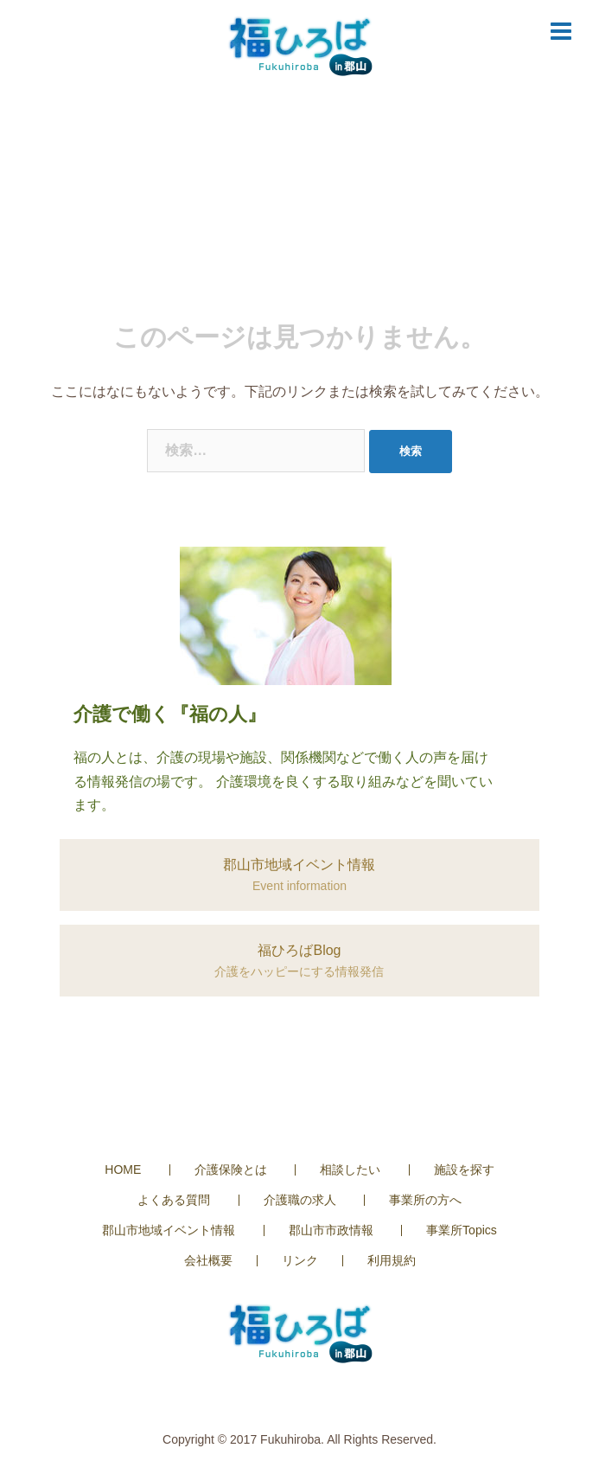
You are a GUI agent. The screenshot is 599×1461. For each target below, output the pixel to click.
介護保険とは (230, 1169)
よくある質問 (173, 1200)
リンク (300, 1260)
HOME (123, 1169)
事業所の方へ (425, 1200)
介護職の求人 (300, 1200)
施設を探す (464, 1169)
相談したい (350, 1169)
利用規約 (391, 1260)
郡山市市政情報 (331, 1230)
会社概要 (208, 1260)
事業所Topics (461, 1230)
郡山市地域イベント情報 (168, 1230)
